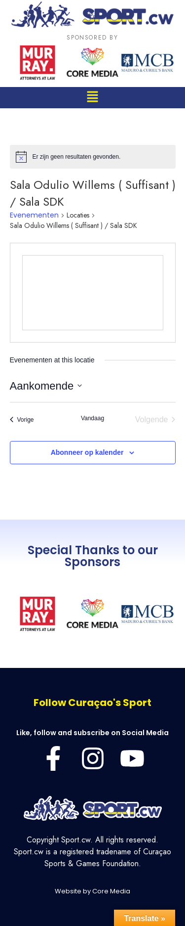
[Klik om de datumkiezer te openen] (46, 386)
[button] (92, 97)
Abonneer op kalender (87, 452)
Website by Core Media (92, 891)
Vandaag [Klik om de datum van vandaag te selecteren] (92, 418)
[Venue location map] (93, 293)
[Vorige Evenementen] (22, 419)
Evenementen (34, 215)
